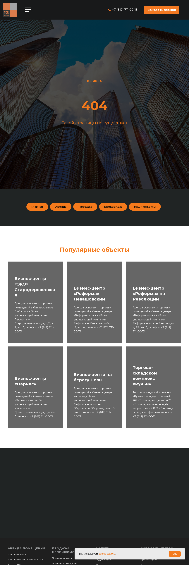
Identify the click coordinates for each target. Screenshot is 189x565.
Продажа (103, 207)
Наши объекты (93, 217)
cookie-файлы (107, 553)
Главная (51, 207)
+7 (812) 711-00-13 (125, 9)
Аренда (77, 207)
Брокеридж (132, 207)
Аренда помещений (26, 559)
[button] (161, 10)
